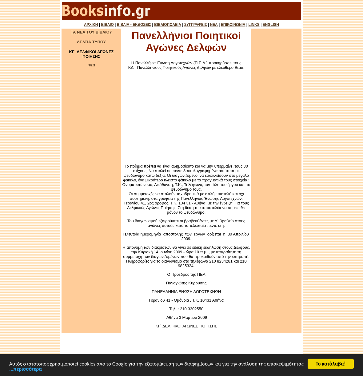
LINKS (254, 24)
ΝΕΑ (213, 24)
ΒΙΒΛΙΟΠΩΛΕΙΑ (167, 24)
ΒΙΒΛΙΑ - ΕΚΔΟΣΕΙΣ (134, 24)
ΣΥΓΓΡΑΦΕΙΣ (195, 24)
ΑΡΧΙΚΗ (91, 24)
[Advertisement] (186, 117)
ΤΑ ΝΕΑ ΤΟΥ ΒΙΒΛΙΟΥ (91, 32)
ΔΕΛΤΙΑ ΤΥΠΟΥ (91, 42)
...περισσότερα (25, 370)
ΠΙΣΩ (91, 65)
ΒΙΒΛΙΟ (107, 24)
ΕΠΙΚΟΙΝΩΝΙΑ (233, 24)
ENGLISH (271, 24)
